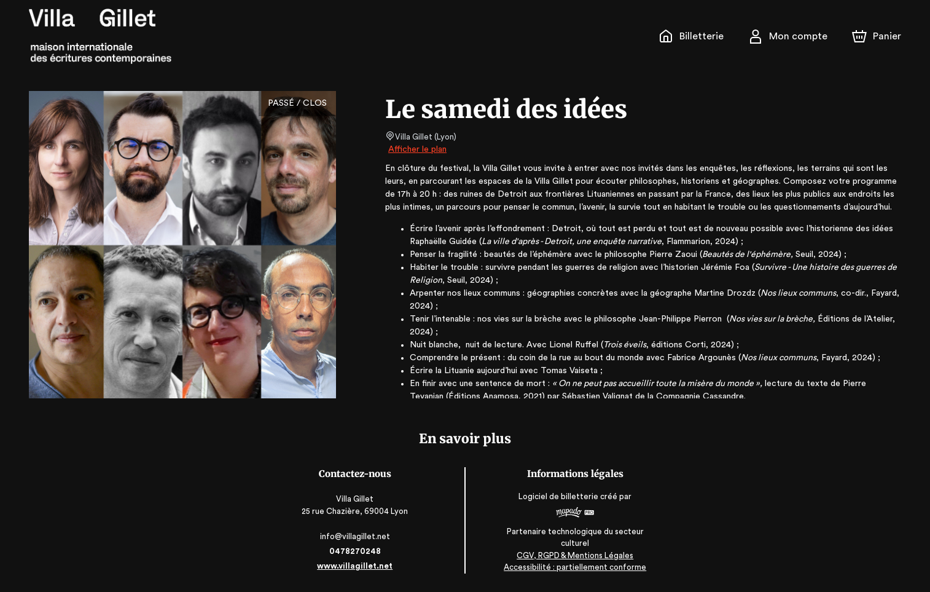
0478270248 (356, 551)
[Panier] (876, 36)
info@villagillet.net (356, 536)
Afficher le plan (416, 149)
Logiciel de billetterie (558, 496)
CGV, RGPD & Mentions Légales (574, 555)
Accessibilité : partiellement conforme (575, 567)
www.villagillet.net (355, 565)
